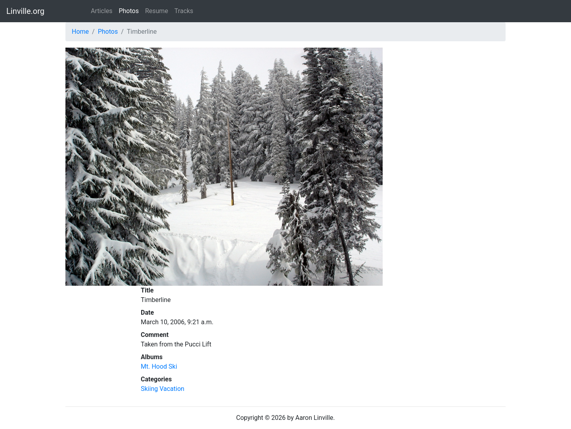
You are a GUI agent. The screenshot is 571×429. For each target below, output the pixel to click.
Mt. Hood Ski (159, 366)
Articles (101, 11)
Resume (156, 11)
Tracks (184, 11)
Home (80, 31)
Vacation (171, 388)
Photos (129, 11)
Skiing (149, 388)
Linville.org (25, 11)
